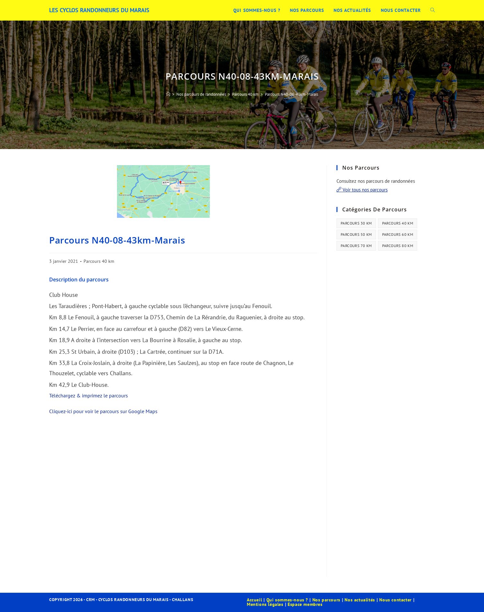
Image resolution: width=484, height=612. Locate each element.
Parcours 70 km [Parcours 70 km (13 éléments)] (356, 245)
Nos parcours (326, 600)
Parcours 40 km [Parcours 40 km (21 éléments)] (397, 223)
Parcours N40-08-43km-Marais (291, 94)
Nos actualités (360, 600)
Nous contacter (395, 600)
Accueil (254, 600)
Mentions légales (265, 604)
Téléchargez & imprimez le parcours (88, 395)
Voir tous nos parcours (362, 190)
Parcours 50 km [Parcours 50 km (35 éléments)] (356, 234)
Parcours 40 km (99, 261)
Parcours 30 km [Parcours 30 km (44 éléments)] (356, 223)
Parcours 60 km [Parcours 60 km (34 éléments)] (397, 234)
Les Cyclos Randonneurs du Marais (99, 10)
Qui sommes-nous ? (287, 600)
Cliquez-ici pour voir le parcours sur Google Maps (103, 411)
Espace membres (305, 604)
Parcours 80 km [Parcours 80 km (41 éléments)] (397, 245)
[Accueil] (168, 94)
